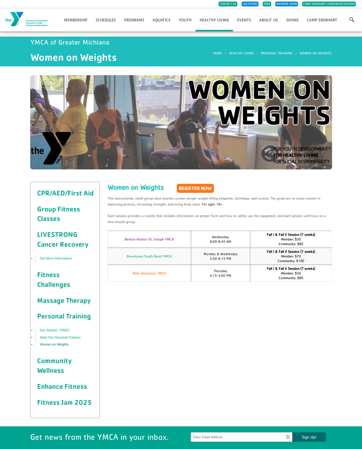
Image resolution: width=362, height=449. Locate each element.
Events (244, 20)
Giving (292, 20)
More (351, 19)
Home (217, 53)
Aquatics (161, 20)
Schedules (106, 20)
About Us (268, 20)
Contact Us (228, 4)
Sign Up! (309, 437)
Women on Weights (316, 53)
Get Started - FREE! (55, 330)
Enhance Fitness (62, 386)
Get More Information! (56, 258)
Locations (250, 4)
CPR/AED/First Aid (65, 193)
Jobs (267, 4)
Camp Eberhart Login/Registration (329, 4)
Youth (185, 20)
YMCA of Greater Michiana (30, 19)
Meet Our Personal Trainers (60, 337)
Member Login (286, 4)
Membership (75, 20)
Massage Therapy (64, 300)
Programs (134, 20)
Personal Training (276, 53)
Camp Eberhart (322, 20)
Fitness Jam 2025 (64, 402)
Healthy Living (214, 20)
